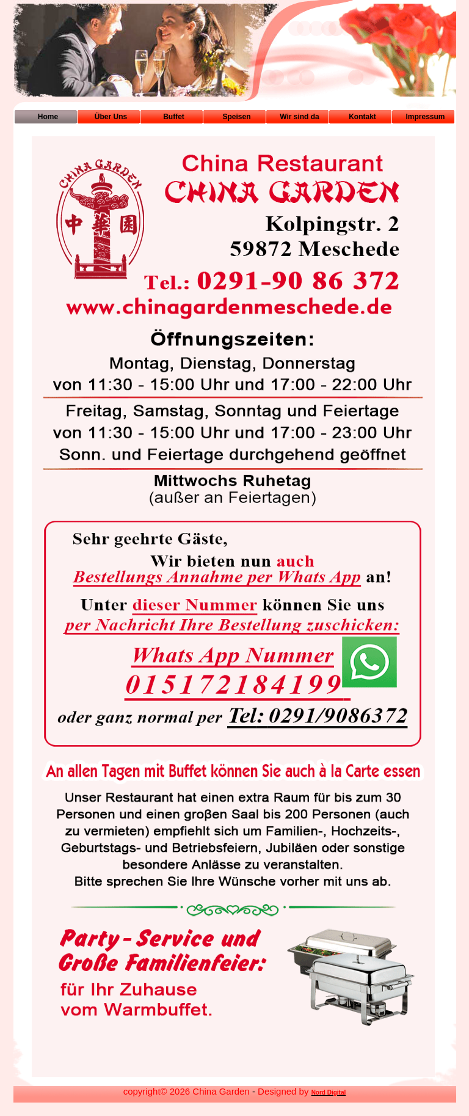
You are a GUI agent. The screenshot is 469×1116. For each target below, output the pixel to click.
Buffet (173, 116)
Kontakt (362, 116)
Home (48, 116)
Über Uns (111, 116)
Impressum (425, 116)
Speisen (236, 116)
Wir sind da (299, 116)
